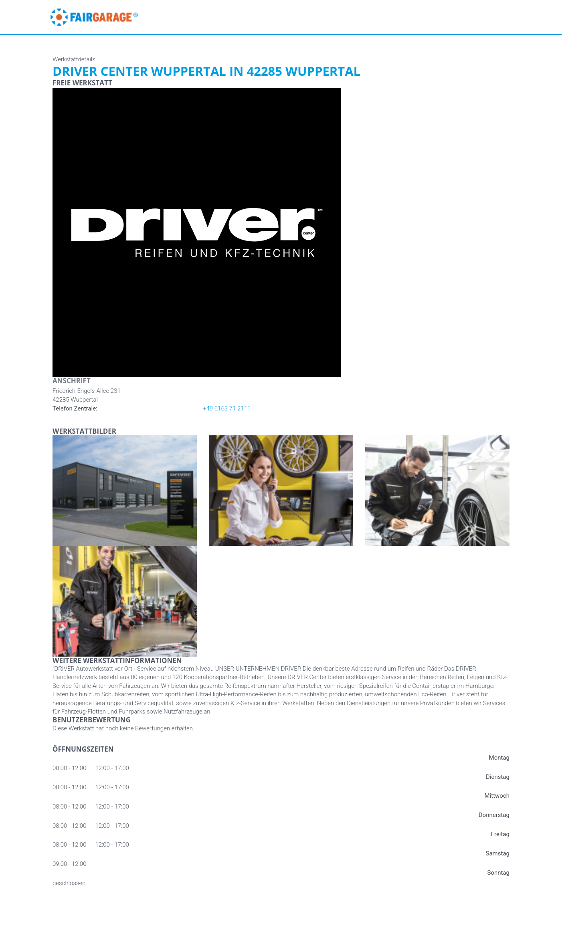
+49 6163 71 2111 (227, 408)
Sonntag (498, 872)
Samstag (497, 853)
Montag (499, 757)
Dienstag (497, 776)
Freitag (500, 834)
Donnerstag (494, 815)
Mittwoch (497, 795)
